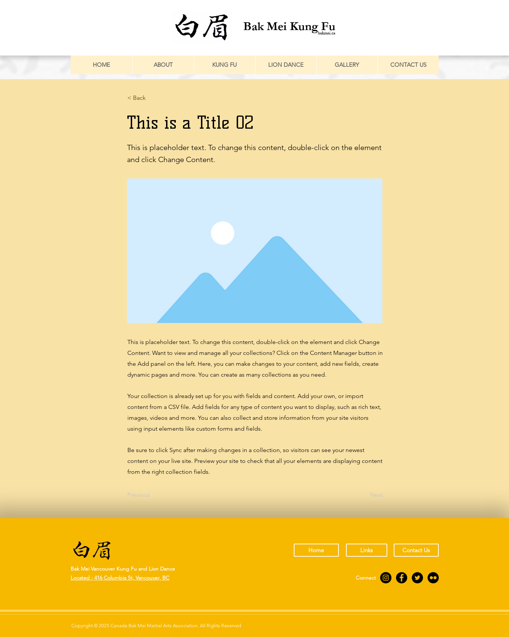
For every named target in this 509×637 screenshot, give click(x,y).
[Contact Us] (416, 550)
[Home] (316, 550)
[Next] (364, 494)
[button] (152, 97)
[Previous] (152, 494)
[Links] (366, 550)
